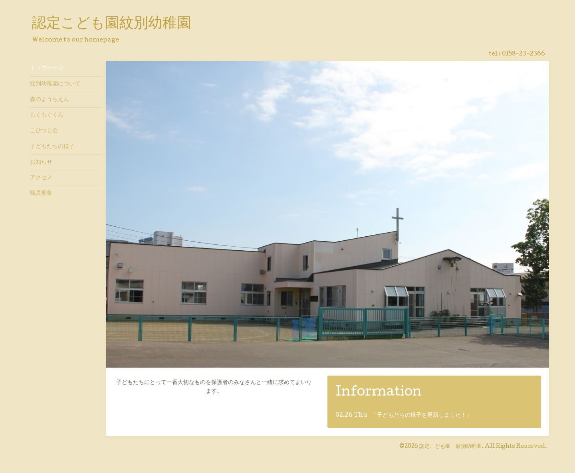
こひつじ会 (44, 131)
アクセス (41, 178)
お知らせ (41, 162)
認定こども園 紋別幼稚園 (450, 446)
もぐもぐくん (46, 115)
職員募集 (41, 193)
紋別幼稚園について (55, 84)
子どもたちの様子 (52, 147)
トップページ (46, 68)
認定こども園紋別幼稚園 (111, 24)
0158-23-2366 (523, 54)
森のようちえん (49, 100)
